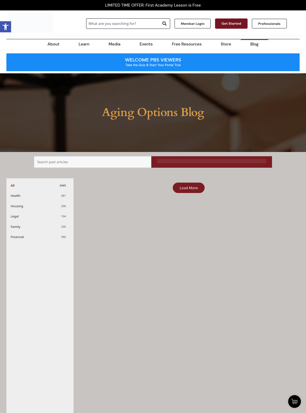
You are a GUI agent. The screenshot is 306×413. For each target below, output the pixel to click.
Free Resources (187, 44)
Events (146, 44)
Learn (84, 44)
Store (226, 44)
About (53, 44)
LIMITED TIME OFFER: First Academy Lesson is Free (153, 5)
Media (114, 44)
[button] (5, 26)
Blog (254, 44)
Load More (189, 187)
